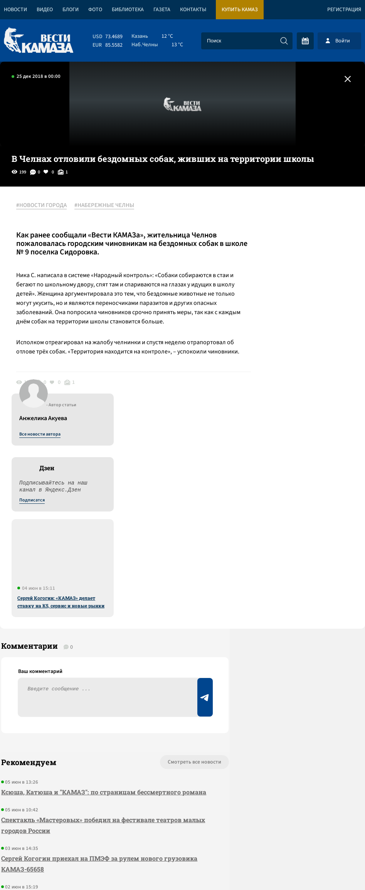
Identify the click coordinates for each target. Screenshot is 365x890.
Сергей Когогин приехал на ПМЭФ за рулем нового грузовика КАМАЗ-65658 (80, 674)
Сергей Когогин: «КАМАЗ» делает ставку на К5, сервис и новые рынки (300, 381)
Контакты (193, 9)
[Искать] (284, 40)
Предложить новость (289, 587)
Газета (161, 9)
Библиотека (128, 9)
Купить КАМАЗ (240, 9)
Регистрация (344, 9)
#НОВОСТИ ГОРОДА (44, 205)
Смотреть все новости (157, 561)
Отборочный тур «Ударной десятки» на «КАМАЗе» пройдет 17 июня (93, 712)
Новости (15, 9)
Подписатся (271, 280)
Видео (45, 9)
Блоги (70, 9)
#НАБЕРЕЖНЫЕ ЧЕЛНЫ (107, 205)
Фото (95, 9)
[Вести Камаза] (38, 40)
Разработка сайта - (335, 868)
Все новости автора (279, 214)
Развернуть (182, 838)
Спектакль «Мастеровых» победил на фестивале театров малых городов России (90, 635)
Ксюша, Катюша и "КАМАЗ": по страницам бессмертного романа (90, 596)
